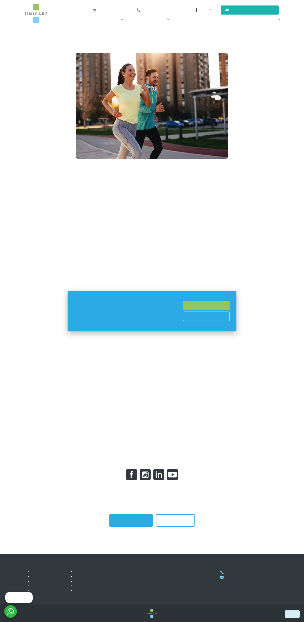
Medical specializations (103, 19)
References (39, 581)
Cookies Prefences (206, 316)
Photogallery (40, 585)
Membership (83, 571)
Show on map (153, 598)
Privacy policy (84, 590)
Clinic (35, 571)
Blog (35, 590)
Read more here (130, 325)
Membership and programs (147, 19)
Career (36, 576)
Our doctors (182, 19)
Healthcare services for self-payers (98, 585)
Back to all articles (175, 520)
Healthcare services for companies (97, 581)
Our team (38, 595)
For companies (207, 19)
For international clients (241, 19)
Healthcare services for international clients (103, 576)
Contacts (180, 10)
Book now (292, 614)
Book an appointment (253, 10)
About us (270, 19)
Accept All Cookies (206, 305)
